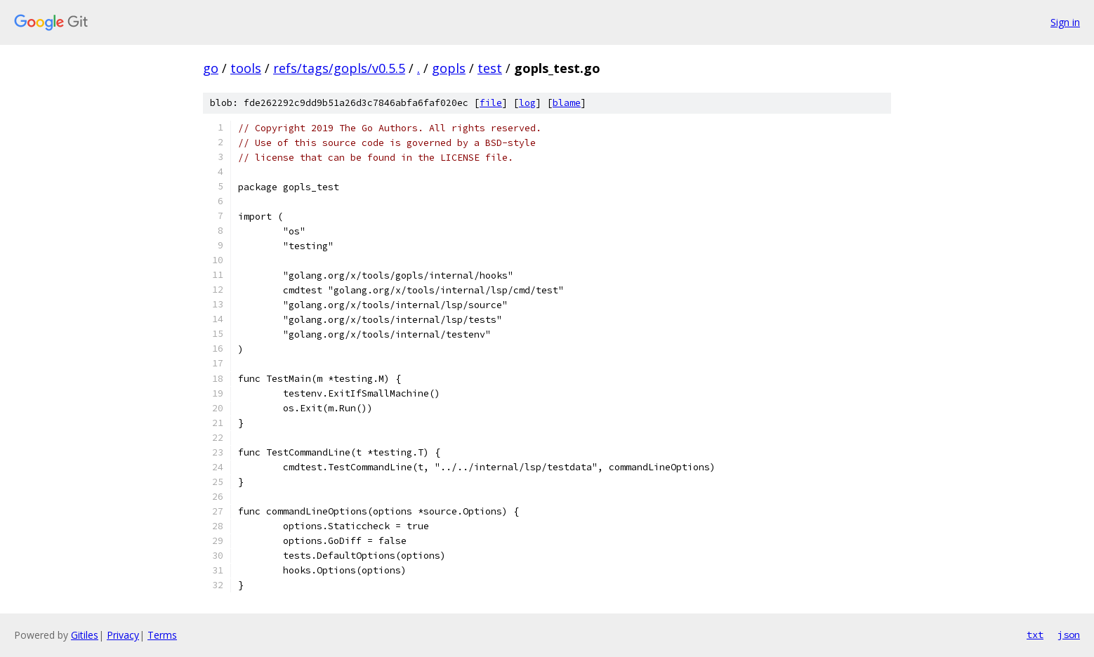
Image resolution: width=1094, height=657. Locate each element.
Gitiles (84, 635)
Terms (162, 635)
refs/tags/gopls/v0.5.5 (339, 68)
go (210, 68)
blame (567, 103)
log (527, 103)
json (1068, 634)
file (491, 103)
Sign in (1065, 22)
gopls (449, 68)
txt (1035, 634)
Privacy (123, 635)
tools (245, 68)
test (489, 68)
